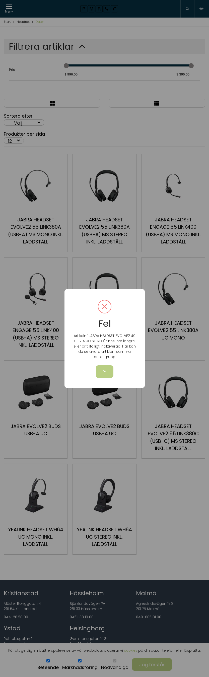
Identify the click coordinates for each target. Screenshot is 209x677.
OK (104, 371)
